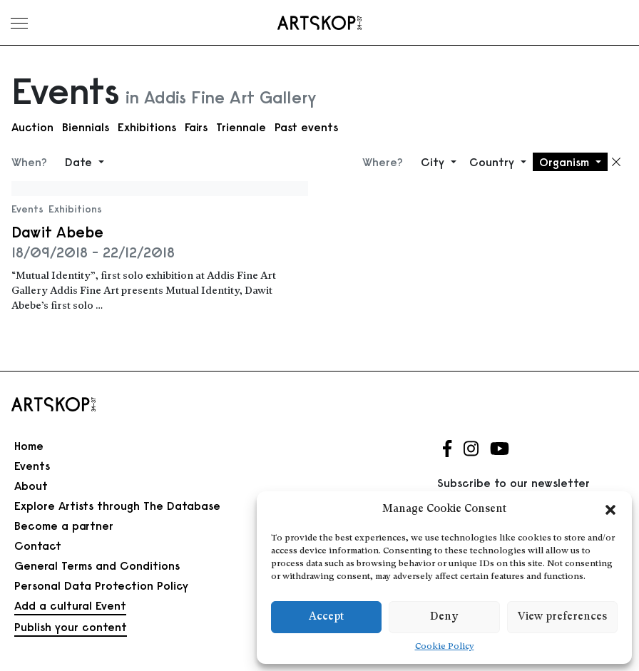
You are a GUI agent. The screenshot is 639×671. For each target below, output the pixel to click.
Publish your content (70, 627)
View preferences (562, 617)
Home (29, 446)
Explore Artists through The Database (117, 505)
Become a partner (63, 525)
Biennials (85, 127)
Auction (32, 127)
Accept (326, 617)
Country (493, 162)
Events (27, 209)
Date (80, 162)
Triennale (241, 127)
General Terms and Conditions (97, 565)
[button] (610, 510)
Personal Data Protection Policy (101, 585)
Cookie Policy (444, 646)
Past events (306, 127)
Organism (566, 162)
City (434, 162)
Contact (37, 545)
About (31, 485)
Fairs (196, 127)
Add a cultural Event (70, 605)
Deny (444, 617)
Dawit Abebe (57, 232)
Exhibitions (147, 127)
